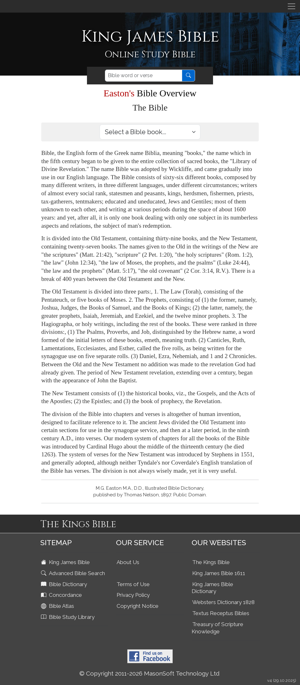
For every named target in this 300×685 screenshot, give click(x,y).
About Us (128, 562)
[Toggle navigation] (291, 6)
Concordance (62, 595)
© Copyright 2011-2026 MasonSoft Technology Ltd (149, 673)
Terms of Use (133, 584)
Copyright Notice (138, 606)
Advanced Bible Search (73, 573)
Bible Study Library (68, 617)
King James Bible (66, 562)
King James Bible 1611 (218, 573)
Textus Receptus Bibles (220, 613)
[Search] (143, 76)
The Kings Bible (211, 562)
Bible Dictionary (64, 584)
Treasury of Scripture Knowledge (217, 628)
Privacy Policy (133, 595)
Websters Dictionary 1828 (223, 602)
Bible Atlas (58, 606)
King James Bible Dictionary (212, 588)
